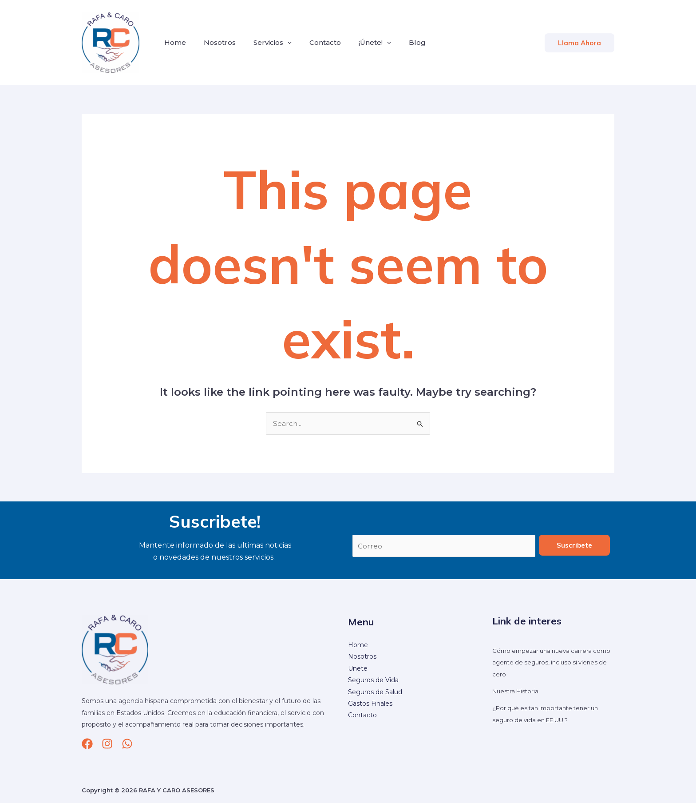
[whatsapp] (127, 744)
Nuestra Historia (517, 692)
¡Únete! (359, 42)
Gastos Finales (370, 704)
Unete (358, 669)
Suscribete (574, 545)
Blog (397, 42)
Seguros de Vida (373, 681)
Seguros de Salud (375, 692)
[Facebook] (87, 744)
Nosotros (214, 42)
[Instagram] (107, 744)
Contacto (312, 42)
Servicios (264, 42)
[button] (579, 42)
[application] (278, 42)
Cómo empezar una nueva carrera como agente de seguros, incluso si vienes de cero (547, 663)
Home (173, 42)
